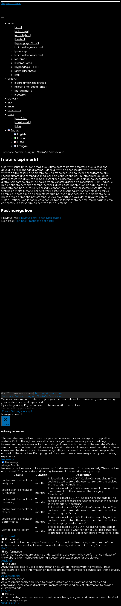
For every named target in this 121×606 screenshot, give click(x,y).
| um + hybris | (22, 35)
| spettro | (20, 94)
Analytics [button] (6, 560)
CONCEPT (14, 98)
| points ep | (21, 51)
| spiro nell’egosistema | (28, 47)
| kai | (17, 75)
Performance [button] (9, 548)
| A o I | (18, 27)
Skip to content (11, 3)
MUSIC (11, 23)
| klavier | (19, 39)
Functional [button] (8, 536)
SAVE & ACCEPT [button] (11, 603)
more (11, 114)
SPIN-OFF (13, 79)
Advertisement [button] (10, 575)
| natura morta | (24, 91)
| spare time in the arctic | (30, 83)
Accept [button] (27, 411)
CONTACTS (14, 110)
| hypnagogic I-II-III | (26, 67)
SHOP (11, 106)
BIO (10, 102)
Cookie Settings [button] (12, 411)
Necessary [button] (7, 459)
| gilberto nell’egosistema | (30, 87)
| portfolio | (20, 118)
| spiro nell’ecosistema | (28, 55)
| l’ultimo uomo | (23, 63)
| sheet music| (22, 122)
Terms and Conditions (48, 393)
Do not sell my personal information (23, 408)
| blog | (18, 126)
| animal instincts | (25, 71)
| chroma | (20, 59)
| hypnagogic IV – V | (26, 43)
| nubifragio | (21, 31)
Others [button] (5, 591)
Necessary (11, 462)
